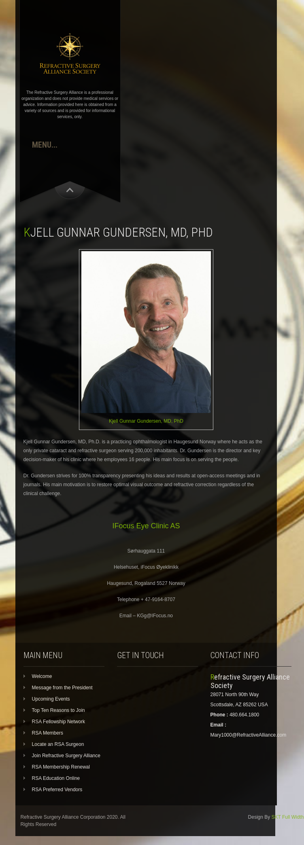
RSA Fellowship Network (58, 721)
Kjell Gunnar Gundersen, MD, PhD (146, 421)
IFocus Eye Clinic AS (146, 526)
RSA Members (47, 733)
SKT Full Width (288, 817)
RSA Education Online (56, 778)
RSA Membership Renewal (61, 767)
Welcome (42, 676)
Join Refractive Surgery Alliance (66, 755)
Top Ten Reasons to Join (58, 710)
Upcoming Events (51, 699)
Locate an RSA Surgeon (58, 744)
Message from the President (62, 687)
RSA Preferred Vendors (57, 789)
